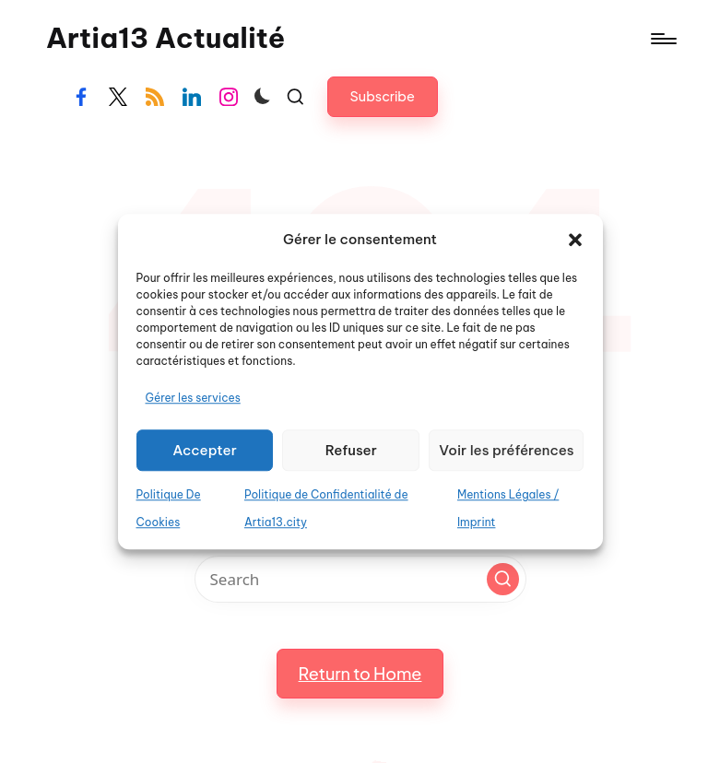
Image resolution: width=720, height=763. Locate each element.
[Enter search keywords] (360, 579)
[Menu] (662, 38)
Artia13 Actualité (165, 38)
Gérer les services (193, 398)
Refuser (351, 450)
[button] (575, 239)
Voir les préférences (506, 450)
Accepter (204, 450)
